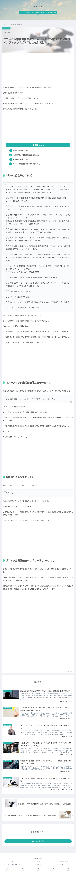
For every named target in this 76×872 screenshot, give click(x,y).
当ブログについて (62, 865)
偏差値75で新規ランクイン (22, 159)
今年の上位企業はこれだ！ (22, 150)
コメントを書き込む (38, 842)
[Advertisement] (38, 69)
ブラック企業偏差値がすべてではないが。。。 (28, 164)
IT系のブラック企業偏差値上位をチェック (27, 155)
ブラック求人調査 (62, 862)
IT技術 (38, 862)
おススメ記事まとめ (14, 865)
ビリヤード (38, 865)
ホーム (14, 862)
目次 (36, 145)
